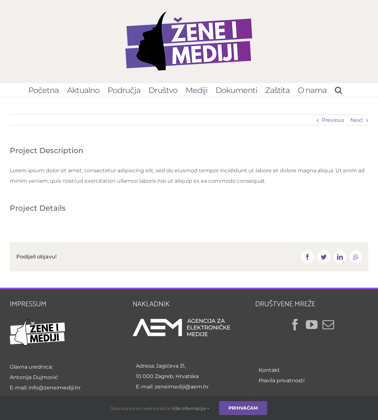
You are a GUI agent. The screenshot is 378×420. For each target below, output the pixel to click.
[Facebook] (295, 325)
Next (356, 120)
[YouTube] (312, 325)
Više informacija (190, 408)
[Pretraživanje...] (338, 89)
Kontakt (269, 370)
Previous (333, 120)
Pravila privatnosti (282, 380)
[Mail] (328, 325)
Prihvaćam (243, 408)
